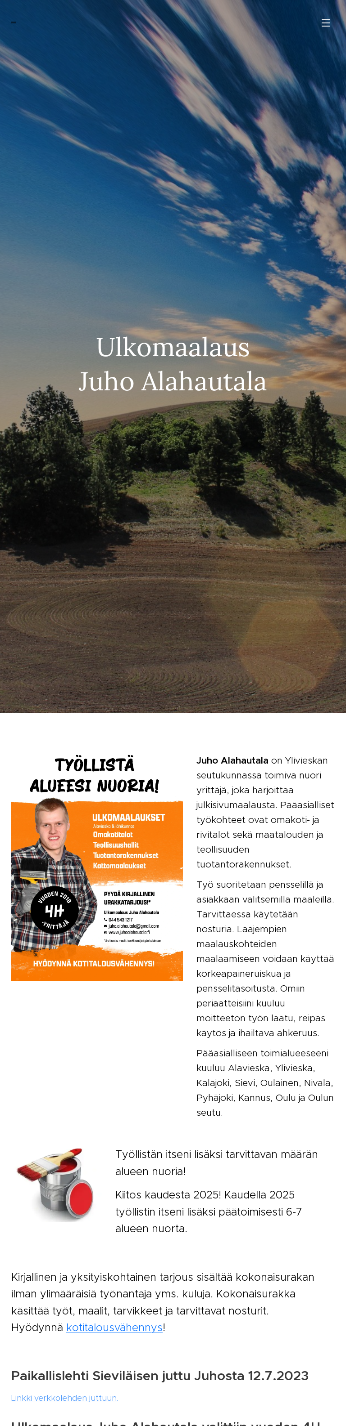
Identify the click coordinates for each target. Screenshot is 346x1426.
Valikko (326, 22)
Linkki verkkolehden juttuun (64, 1398)
